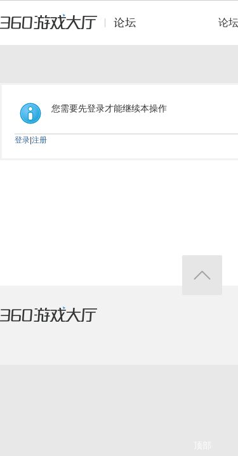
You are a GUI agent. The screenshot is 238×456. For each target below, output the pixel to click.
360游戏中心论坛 (73, 28)
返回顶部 (202, 275)
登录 (22, 140)
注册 (39, 140)
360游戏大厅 (61, 322)
